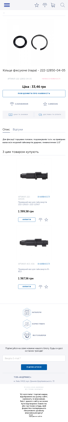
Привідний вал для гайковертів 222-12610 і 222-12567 (32, 203)
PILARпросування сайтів (35, 415)
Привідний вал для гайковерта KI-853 (34, 270)
